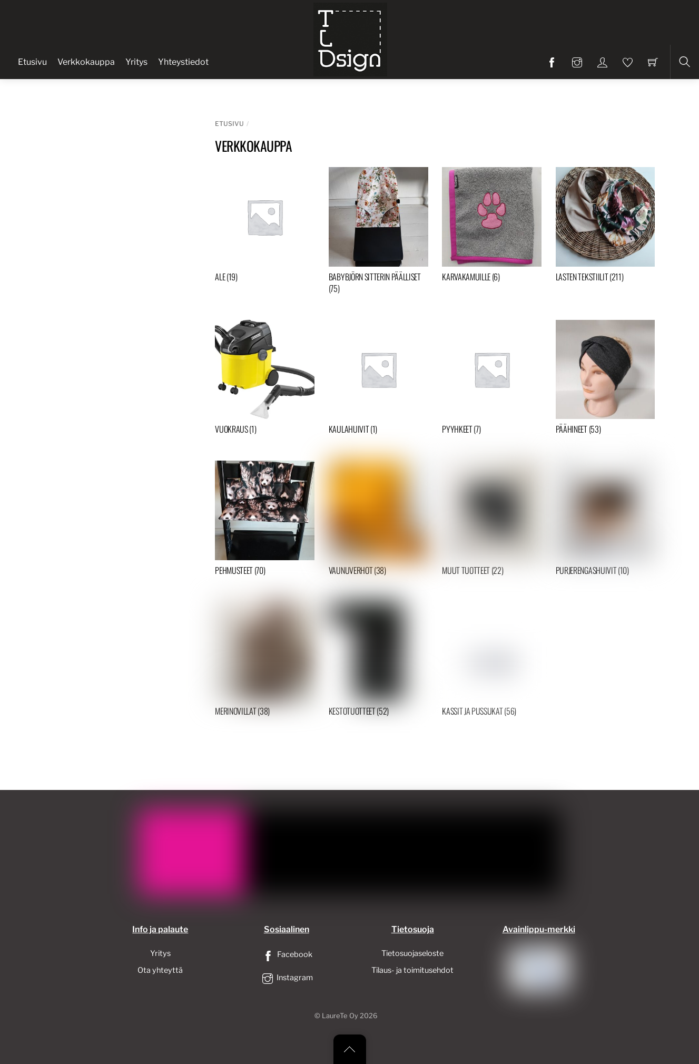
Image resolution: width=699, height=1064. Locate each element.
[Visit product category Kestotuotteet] (378, 661)
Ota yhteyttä (160, 970)
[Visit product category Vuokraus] (264, 380)
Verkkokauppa (86, 62)
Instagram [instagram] (286, 977)
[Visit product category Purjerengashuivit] (605, 520)
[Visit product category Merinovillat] (264, 661)
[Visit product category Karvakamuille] (492, 227)
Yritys (136, 62)
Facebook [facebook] (286, 954)
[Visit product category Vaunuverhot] (378, 520)
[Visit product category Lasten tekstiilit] (605, 227)
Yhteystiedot (183, 62)
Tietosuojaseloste (412, 953)
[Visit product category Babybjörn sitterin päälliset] (378, 233)
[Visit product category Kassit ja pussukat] (492, 661)
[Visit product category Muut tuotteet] (492, 520)
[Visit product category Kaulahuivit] (378, 380)
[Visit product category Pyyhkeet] (492, 380)
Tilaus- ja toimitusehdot (412, 970)
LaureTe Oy (340, 1016)
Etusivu (32, 62)
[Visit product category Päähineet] (605, 380)
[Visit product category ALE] (264, 227)
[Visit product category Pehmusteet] (264, 520)
